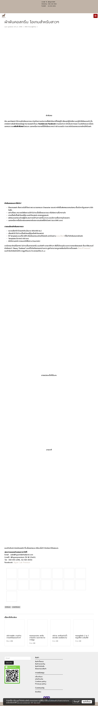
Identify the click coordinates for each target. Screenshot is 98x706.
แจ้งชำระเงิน (39, 679)
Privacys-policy (40, 684)
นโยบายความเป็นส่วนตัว (23, 703)
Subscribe (9, 663)
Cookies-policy (40, 681)
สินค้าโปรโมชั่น (39, 666)
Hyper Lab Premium (22, 562)
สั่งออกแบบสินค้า (40, 669)
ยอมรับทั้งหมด (87, 702)
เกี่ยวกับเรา (39, 677)
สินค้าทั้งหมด (39, 661)
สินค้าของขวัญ (40, 664)
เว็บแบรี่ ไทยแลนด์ (84, 248)
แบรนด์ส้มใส (60, 236)
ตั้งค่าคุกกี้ (76, 702)
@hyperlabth (51, 2)
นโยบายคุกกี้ (36, 703)
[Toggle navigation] (95, 16)
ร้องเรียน (38, 692)
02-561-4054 (52, 6)
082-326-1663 (52, 4)
